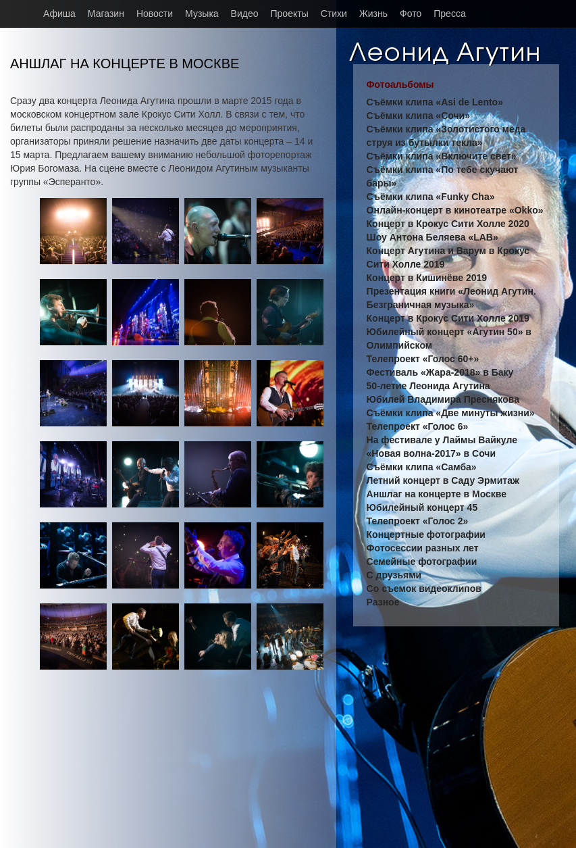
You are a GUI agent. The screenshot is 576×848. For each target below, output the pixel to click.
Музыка (202, 13)
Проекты (290, 13)
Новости (154, 13)
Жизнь (373, 13)
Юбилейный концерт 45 (422, 507)
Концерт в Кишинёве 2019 (427, 277)
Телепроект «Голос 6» (418, 426)
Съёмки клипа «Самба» (422, 467)
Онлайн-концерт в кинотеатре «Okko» (455, 210)
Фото (410, 13)
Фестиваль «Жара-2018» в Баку (440, 372)
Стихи (334, 13)
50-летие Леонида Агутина (428, 385)
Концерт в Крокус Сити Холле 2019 (448, 318)
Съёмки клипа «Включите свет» (442, 156)
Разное (383, 602)
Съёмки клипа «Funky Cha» (431, 196)
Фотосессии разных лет (423, 548)
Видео (245, 13)
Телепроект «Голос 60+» (423, 358)
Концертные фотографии (426, 534)
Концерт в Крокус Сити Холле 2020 (448, 223)
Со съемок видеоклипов (424, 588)
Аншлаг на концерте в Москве (436, 494)
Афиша (59, 13)
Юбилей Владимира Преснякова (443, 399)
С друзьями (394, 575)
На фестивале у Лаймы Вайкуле (442, 439)
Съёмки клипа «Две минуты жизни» (451, 412)
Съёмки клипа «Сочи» (418, 115)
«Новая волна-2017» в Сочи (431, 453)
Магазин (106, 13)
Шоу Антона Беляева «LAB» (432, 237)
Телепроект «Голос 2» (418, 521)
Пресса (449, 13)
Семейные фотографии (422, 561)
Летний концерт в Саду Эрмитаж (443, 480)
